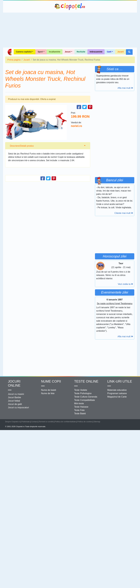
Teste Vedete (80, 390)
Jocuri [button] (68, 52)
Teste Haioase (81, 407)
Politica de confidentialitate (65, 422)
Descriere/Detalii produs (22, 146)
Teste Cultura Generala (85, 397)
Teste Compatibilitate (84, 400)
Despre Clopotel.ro (12, 422)
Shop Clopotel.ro (9, 52)
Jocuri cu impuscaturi (18, 407)
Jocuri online (14, 383)
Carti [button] (109, 52)
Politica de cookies (84, 422)
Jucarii (120, 52)
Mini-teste (79, 403)
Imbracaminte (96, 52)
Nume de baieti (48, 390)
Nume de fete (48, 393)
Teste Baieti (80, 413)
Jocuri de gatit (15, 404)
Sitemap (97, 422)
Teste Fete (79, 410)
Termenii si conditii (46, 422)
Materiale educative (117, 390)
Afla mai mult (125, 88)
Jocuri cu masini (16, 394)
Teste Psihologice (83, 393)
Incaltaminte (54, 52)
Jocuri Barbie (14, 397)
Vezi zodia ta (125, 284)
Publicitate (25, 422)
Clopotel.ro (70, 6)
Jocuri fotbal (14, 401)
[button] (129, 52)
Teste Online (86, 381)
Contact (34, 422)
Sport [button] (40, 52)
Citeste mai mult (123, 213)
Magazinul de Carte (117, 397)
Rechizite (81, 52)
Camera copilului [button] (24, 52)
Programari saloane (117, 393)
